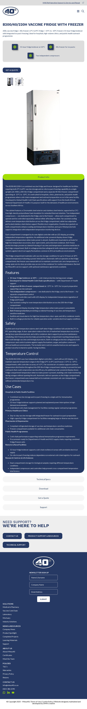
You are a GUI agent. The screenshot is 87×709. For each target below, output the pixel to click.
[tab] (43, 177)
